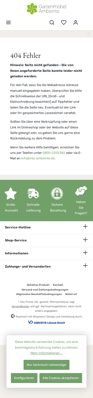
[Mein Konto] (76, 22)
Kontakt (58, 285)
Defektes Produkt (38, 285)
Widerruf (71, 294)
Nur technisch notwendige (46, 365)
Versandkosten (20, 306)
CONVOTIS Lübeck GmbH (49, 322)
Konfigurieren (24, 378)
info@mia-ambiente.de (38, 158)
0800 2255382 (54, 153)
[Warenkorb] (85, 20)
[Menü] (8, 22)
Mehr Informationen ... (47, 353)
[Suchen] (52, 22)
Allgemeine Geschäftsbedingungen (39, 294)
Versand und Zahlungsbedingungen (45, 289)
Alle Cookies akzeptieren (61, 378)
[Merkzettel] (64, 22)
